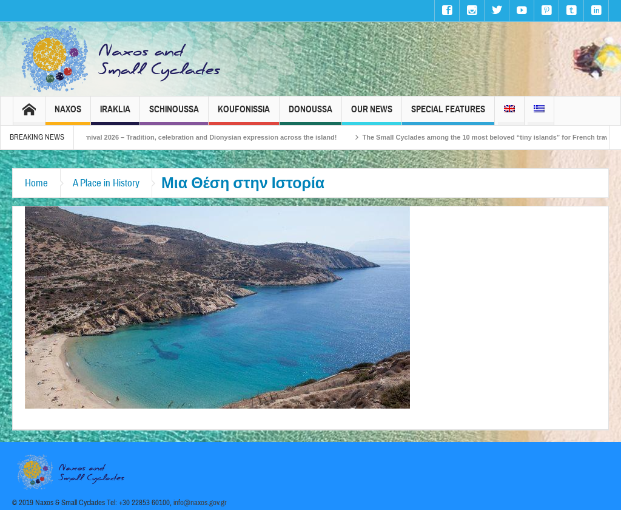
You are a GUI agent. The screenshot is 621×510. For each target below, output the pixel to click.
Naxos (67, 114)
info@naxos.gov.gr (200, 503)
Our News (371, 114)
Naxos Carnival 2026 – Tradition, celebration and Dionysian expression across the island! (204, 137)
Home (36, 183)
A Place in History (106, 183)
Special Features (448, 114)
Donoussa (310, 114)
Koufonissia (244, 114)
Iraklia (115, 114)
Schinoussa (174, 114)
